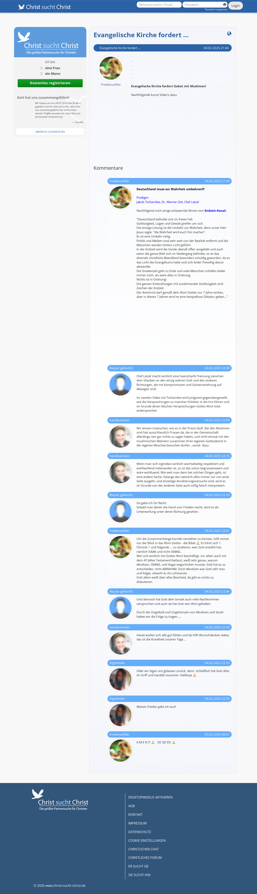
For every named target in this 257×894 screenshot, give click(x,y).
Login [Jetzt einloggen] (236, 5)
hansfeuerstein (119, 420)
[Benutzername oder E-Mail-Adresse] (159, 5)
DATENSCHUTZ (139, 832)
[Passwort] (205, 5)
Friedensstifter (111, 84)
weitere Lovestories (50, 131)
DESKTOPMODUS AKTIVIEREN (150, 797)
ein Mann (52, 73)
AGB (131, 806)
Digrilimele (116, 663)
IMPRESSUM (137, 823)
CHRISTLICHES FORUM (145, 857)
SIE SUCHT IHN (139, 875)
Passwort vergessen (216, 9)
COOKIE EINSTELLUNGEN (147, 840)
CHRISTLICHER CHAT (143, 849)
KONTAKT (135, 814)
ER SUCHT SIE (138, 866)
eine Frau (52, 68)
